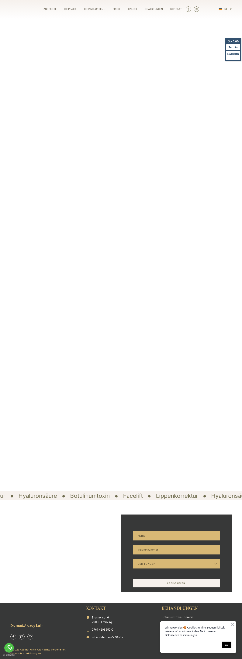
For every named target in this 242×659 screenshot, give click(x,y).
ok (226, 645)
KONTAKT (176, 9)
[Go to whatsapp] (9, 648)
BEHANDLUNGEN (93, 9)
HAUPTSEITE (49, 9)
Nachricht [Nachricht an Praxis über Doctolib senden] (233, 55)
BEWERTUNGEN (154, 9)
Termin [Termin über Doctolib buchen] (233, 47)
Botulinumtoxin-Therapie (178, 617)
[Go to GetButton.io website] (9, 655)
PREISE (116, 9)
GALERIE (132, 9)
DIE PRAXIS (70, 9)
